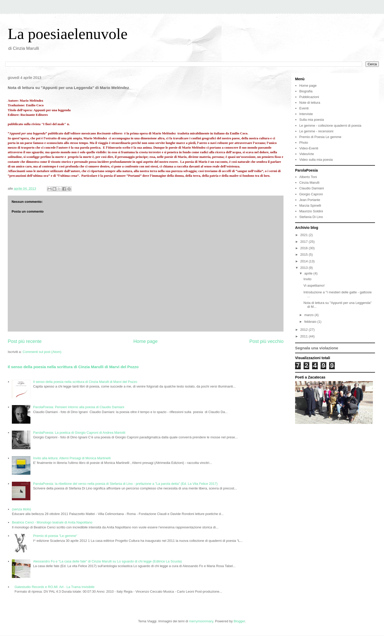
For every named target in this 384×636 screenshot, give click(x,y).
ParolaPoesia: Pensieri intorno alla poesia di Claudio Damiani (78, 407)
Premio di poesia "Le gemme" (55, 536)
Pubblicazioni (309, 97)
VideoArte (306, 154)
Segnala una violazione (316, 348)
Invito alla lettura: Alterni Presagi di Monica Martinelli (72, 458)
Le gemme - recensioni (316, 131)
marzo (309, 315)
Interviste (306, 114)
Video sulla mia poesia (316, 160)
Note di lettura (309, 102)
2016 (304, 248)
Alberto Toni (308, 177)
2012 (304, 330)
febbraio (311, 322)
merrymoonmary (201, 621)
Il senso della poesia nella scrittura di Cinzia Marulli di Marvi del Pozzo (73, 367)
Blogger (239, 621)
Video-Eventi (308, 148)
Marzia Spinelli (310, 205)
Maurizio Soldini (311, 211)
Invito (307, 279)
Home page (145, 341)
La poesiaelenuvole (68, 33)
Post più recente (24, 341)
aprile (308, 273)
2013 (304, 268)
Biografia (305, 91)
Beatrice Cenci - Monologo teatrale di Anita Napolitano (52, 522)
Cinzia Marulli (309, 182)
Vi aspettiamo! (313, 285)
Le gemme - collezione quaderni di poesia (330, 125)
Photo (303, 142)
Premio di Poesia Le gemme (320, 137)
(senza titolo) (21, 509)
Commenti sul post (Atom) (42, 352)
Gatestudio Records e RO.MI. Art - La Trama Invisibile (54, 587)
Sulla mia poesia (311, 120)
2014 (304, 261)
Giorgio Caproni (311, 194)
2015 (304, 254)
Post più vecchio (266, 341)
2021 (304, 235)
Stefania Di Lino (311, 217)
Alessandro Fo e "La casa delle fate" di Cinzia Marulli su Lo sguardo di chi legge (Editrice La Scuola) (107, 561)
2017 (304, 242)
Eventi (303, 108)
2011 (304, 336)
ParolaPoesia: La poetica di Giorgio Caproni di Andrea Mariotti (79, 432)
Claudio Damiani (311, 188)
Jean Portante (309, 200)
